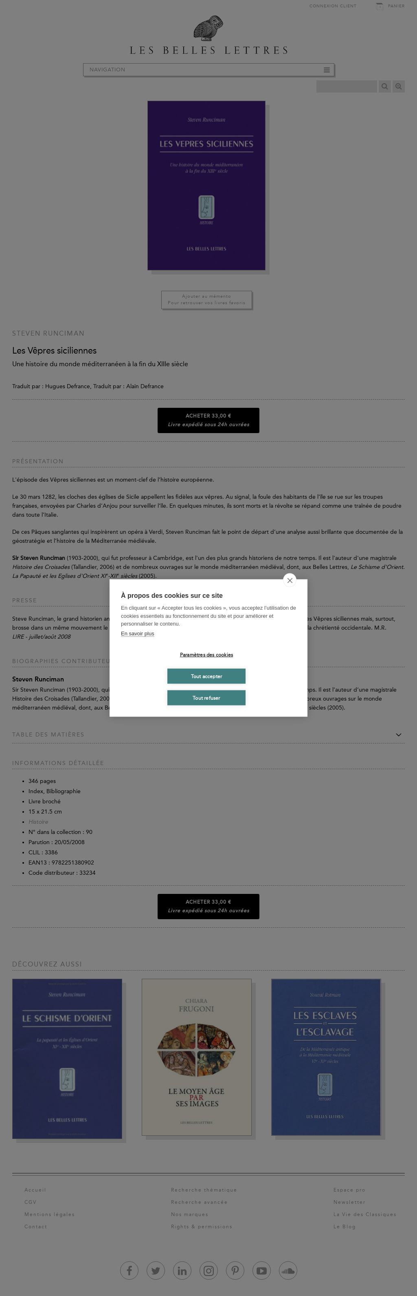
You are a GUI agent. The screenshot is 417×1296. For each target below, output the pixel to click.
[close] (289, 580)
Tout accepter (206, 676)
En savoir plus (137, 633)
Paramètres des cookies (206, 654)
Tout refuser (206, 698)
